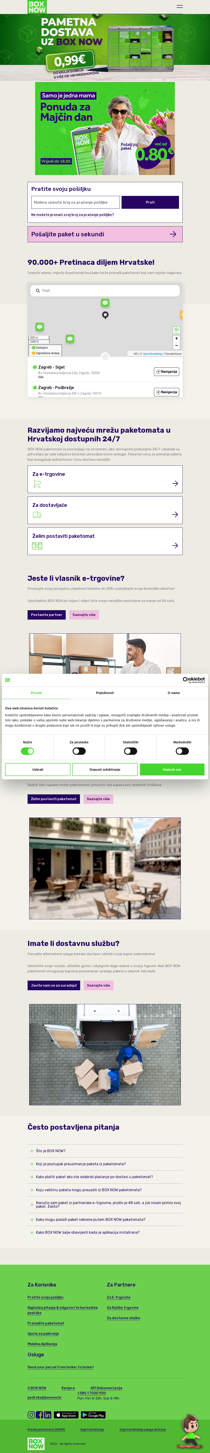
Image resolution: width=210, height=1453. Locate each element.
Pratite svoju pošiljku (45, 1297)
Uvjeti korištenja (92, 1429)
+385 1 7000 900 (91, 1393)
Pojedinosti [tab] (105, 693)
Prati (150, 202)
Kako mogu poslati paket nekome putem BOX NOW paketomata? (88, 1220)
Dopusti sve (172, 769)
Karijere (68, 1388)
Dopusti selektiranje (105, 769)
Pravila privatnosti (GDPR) (46, 1429)
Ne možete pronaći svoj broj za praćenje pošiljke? (72, 215)
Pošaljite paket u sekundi (103, 234)
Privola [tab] (36, 693)
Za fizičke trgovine (123, 1308)
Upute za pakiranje (43, 1334)
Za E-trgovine (119, 1297)
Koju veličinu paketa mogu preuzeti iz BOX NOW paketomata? (86, 1190)
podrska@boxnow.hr (45, 1397)
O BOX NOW (37, 1388)
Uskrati (37, 769)
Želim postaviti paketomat (54, 799)
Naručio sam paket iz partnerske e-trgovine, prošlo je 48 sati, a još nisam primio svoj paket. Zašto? (105, 1205)
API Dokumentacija (106, 1388)
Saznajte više (84, 615)
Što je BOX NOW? (48, 1151)
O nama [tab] (174, 693)
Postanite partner (46, 615)
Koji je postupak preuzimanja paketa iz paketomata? (78, 1164)
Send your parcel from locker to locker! (61, 1367)
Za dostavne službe (123, 1318)
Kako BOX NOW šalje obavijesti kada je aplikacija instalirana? (85, 1232)
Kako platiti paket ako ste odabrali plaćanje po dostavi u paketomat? (91, 1177)
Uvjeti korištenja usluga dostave (142, 1429)
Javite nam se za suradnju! (54, 985)
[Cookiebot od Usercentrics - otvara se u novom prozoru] (185, 680)
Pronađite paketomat (46, 1323)
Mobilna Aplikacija (42, 1344)
